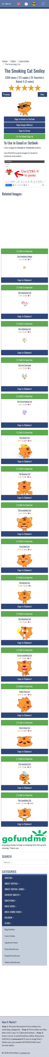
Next (42, 94)
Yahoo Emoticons (12, 962)
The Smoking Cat (12, 64)
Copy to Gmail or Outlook (24, 119)
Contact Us (25, 1052)
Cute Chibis (24, 61)
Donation (6, 845)
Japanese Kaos (11, 942)
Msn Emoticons (12, 949)
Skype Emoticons (12, 955)
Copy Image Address (24, 125)
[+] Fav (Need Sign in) (24, 136)
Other (13, 61)
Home (5, 61)
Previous (6, 94)
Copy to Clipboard (24, 280)
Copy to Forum (24, 130)
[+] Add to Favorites (24, 251)
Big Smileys (10, 929)
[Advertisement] (24, 33)
